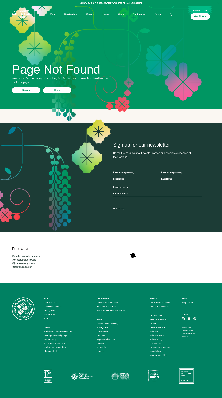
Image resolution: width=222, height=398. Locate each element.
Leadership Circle (157, 327)
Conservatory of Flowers (107, 302)
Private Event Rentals (159, 306)
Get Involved (139, 14)
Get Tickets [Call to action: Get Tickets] (200, 16)
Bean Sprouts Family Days (55, 335)
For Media (101, 347)
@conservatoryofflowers (24, 260)
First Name (123, 173)
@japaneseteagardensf (23, 263)
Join (205, 11)
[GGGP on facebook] (189, 318)
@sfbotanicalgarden (22, 267)
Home (57, 90)
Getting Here (49, 310)
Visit (52, 14)
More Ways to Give (158, 355)
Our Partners (155, 343)
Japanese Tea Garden (106, 306)
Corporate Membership (160, 347)
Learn (106, 14)
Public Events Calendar (160, 302)
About (121, 14)
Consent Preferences (188, 333)
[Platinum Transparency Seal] (186, 376)
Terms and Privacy (187, 331)
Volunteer (154, 331)
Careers (100, 343)
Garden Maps (50, 314)
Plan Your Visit (50, 302)
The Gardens (71, 14)
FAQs (46, 318)
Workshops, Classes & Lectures (58, 331)
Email (120, 187)
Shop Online (187, 302)
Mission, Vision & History (108, 323)
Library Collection (51, 351)
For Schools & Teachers (54, 343)
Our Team (101, 335)
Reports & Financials (106, 339)
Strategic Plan (103, 327)
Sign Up (116, 209)
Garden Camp (50, 339)
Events (90, 14)
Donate (196, 11)
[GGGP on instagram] (183, 318)
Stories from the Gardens (55, 347)
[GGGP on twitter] (194, 318)
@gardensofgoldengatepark (26, 256)
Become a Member (158, 319)
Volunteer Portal (157, 335)
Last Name (171, 173)
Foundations (155, 351)
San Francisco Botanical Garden (111, 310)
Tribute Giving (156, 339)
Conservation (102, 331)
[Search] (171, 14)
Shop (158, 14)
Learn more (136, 3)
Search (26, 90)
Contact (100, 351)
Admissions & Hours (53, 306)
